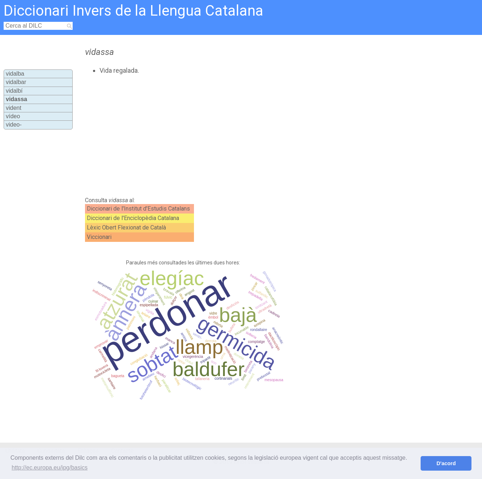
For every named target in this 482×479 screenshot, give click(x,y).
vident (13, 108)
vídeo (13, 116)
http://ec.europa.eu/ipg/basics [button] (50, 467)
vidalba (15, 74)
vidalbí (14, 91)
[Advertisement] (220, 136)
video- (14, 124)
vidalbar (16, 82)
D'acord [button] (446, 463)
